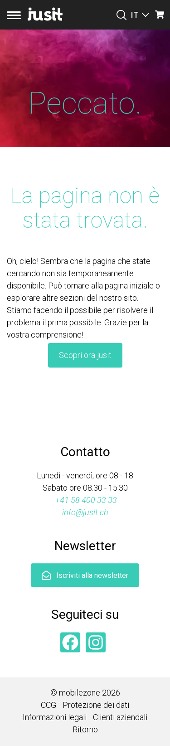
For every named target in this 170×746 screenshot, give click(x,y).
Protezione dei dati (96, 705)
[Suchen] (121, 15)
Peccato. (85, 103)
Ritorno (85, 729)
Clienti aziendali (120, 717)
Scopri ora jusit (85, 355)
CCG (48, 705)
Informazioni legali (55, 717)
